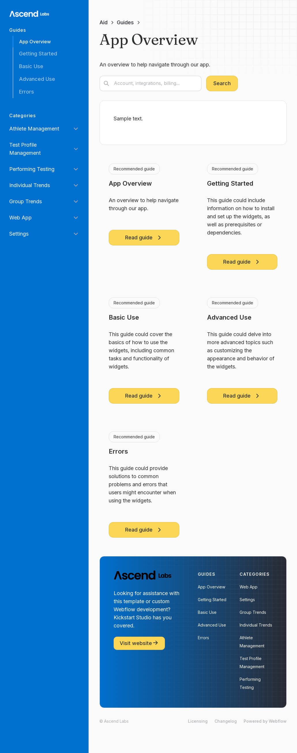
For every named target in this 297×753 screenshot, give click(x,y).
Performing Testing (250, 683)
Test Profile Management (252, 662)
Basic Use (31, 66)
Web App (248, 586)
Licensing (198, 721)
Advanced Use (37, 79)
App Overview (35, 41)
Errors (26, 92)
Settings (247, 599)
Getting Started (38, 54)
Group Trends (253, 612)
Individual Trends (256, 624)
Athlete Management (252, 641)
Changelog (226, 721)
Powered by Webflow (265, 721)
